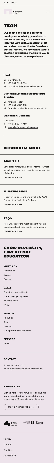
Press (6, 343)
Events (7, 275)
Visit (7, 288)
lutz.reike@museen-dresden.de (23, 127)
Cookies (8, 450)
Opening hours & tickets (16, 292)
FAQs (6, 305)
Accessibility (10, 456)
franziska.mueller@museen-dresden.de (27, 108)
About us (8, 318)
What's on (10, 266)
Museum (9, 314)
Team (6, 322)
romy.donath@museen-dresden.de (25, 86)
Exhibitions (9, 271)
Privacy (7, 439)
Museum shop (11, 301)
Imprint (8, 444)
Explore (7, 279)
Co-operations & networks (17, 331)
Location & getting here (16, 296)
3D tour (7, 326)
